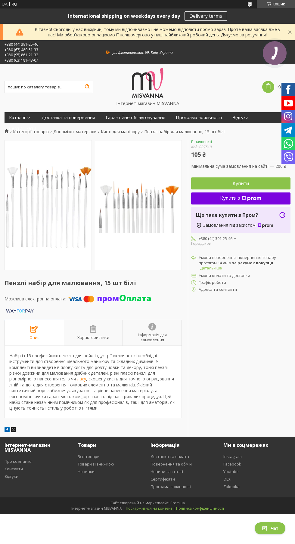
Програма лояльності (199, 117)
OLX (227, 479)
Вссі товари (89, 456)
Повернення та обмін (171, 464)
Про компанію (18, 461)
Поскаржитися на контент (149, 508)
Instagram (232, 456)
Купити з (241, 198)
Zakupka (231, 486)
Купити (241, 183)
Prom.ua (177, 503)
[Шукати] (87, 87)
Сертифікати (22, 128)
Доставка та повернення (68, 117)
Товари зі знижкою (96, 464)
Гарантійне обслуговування (135, 117)
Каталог (17, 117)
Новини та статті (167, 471)
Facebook (232, 464)
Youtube (231, 471)
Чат (270, 528)
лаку (81, 379)
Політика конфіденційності (200, 508)
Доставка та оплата (170, 456)
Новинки (86, 471)
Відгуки (240, 117)
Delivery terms (205, 16)
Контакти (14, 469)
